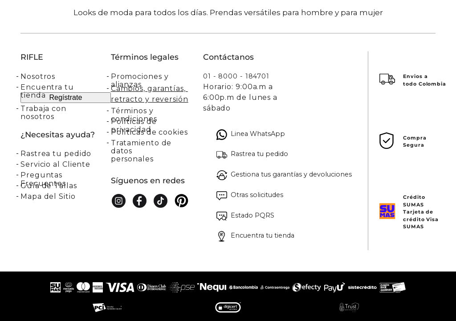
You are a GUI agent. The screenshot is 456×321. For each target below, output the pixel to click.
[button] (65, 153)
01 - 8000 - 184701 (236, 76)
